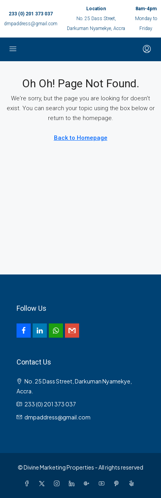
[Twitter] (43, 483)
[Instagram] (58, 483)
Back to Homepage (80, 137)
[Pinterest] (118, 483)
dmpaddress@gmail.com (30, 23)
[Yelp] (133, 483)
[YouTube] (103, 483)
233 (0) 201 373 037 (31, 14)
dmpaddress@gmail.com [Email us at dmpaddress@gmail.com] (57, 417)
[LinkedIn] (73, 483)
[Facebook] (28, 483)
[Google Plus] (88, 483)
